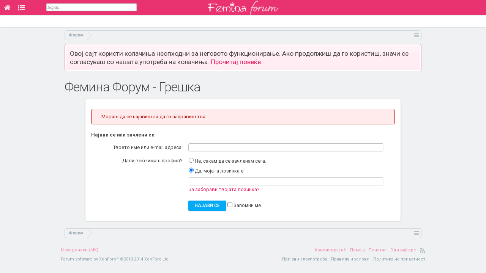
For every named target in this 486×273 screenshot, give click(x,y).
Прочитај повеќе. (236, 62)
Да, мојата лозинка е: (217, 171)
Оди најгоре (403, 250)
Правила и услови (350, 259)
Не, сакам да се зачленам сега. (227, 161)
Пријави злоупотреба (304, 259)
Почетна (378, 250)
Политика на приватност (399, 259)
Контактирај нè (330, 250)
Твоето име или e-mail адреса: (148, 147)
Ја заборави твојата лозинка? (224, 189)
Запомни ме (244, 205)
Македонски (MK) (79, 250)
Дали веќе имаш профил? (152, 160)
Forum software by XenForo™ (115, 259)
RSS (422, 250)
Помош (357, 250)
